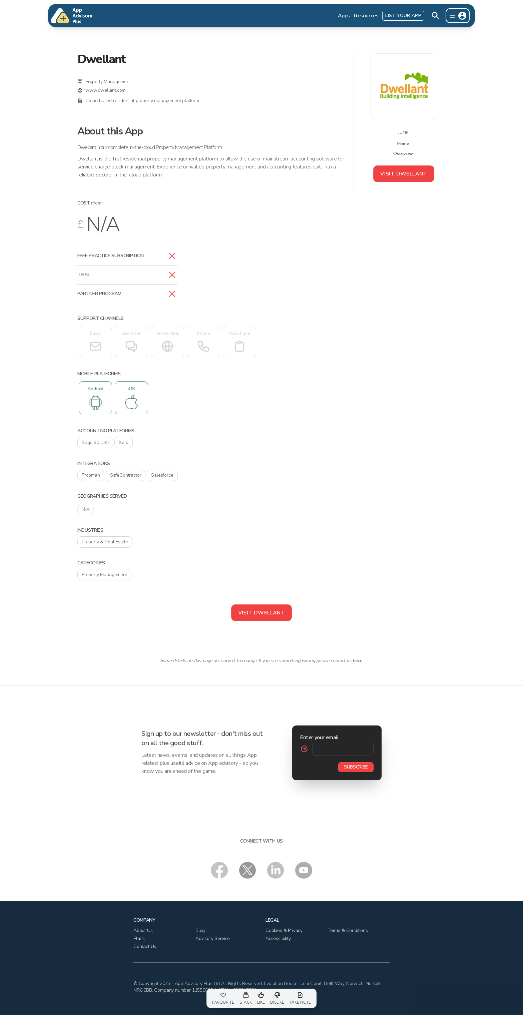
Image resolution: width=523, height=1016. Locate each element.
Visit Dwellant (403, 173)
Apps (344, 15)
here (357, 660)
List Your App (403, 15)
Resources (366, 15)
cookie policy (500, 1004)
